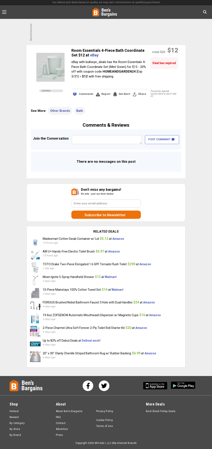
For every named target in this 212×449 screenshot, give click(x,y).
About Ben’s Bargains (69, 411)
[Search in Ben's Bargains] (205, 12)
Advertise (62, 429)
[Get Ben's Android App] (183, 385)
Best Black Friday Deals (161, 411)
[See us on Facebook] (88, 385)
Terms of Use (104, 426)
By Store (15, 429)
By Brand (15, 435)
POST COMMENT (161, 139)
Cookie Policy (104, 420)
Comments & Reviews (106, 125)
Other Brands (60, 111)
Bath (79, 111)
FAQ (58, 417)
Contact (61, 423)
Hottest (14, 411)
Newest (14, 417)
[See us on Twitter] (104, 385)
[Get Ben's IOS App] (156, 385)
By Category (17, 423)
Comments (86, 93)
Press (59, 435)
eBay (94, 55)
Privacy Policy (104, 411)
